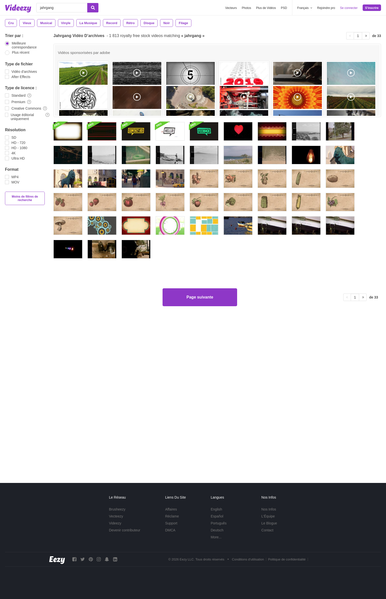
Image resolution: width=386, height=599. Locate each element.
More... (216, 537)
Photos (246, 8)
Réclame (172, 516)
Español (217, 516)
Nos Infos (268, 509)
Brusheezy (117, 509)
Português (219, 523)
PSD (284, 8)
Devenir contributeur (124, 530)
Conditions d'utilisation (248, 559)
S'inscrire (372, 8)
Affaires (171, 509)
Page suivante (199, 454)
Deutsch (217, 530)
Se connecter (349, 8)
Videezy (115, 523)
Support (171, 523)
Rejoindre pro (326, 8)
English (216, 509)
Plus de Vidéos (266, 8)
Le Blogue (269, 523)
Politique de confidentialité (286, 559)
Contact (267, 530)
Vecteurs (231, 8)
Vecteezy (116, 516)
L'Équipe (268, 516)
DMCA (170, 530)
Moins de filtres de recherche (25, 198)
